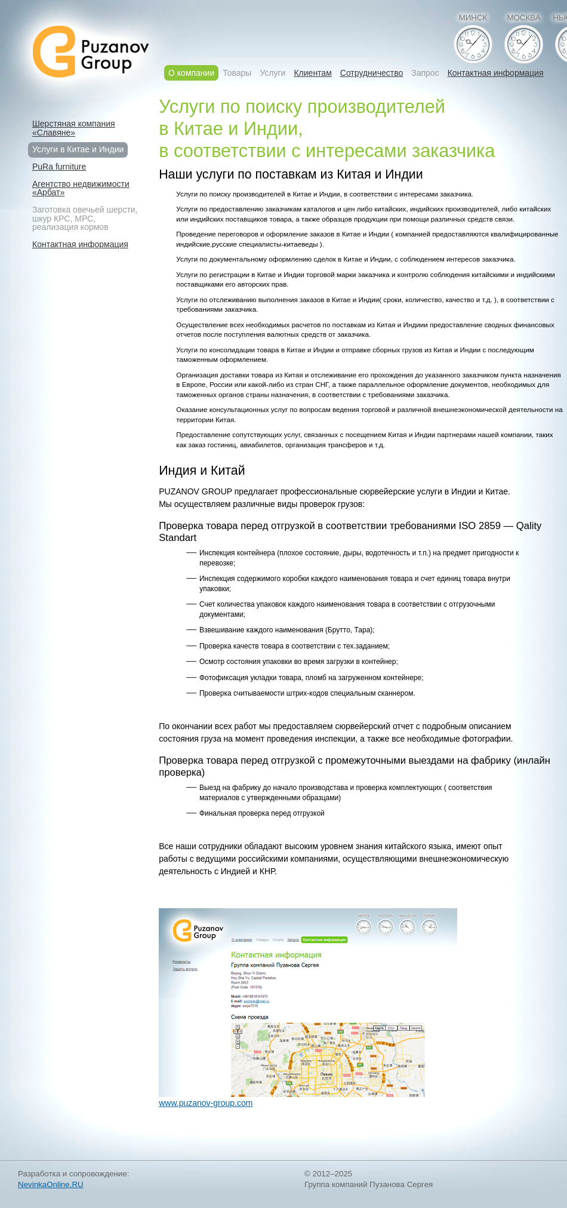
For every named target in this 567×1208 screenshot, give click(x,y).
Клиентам (312, 73)
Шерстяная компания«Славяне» (73, 128)
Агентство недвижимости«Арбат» (81, 188)
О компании (191, 73)
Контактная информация (496, 73)
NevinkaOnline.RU (51, 1184)
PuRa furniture (59, 166)
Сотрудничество (371, 73)
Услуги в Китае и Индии (78, 149)
